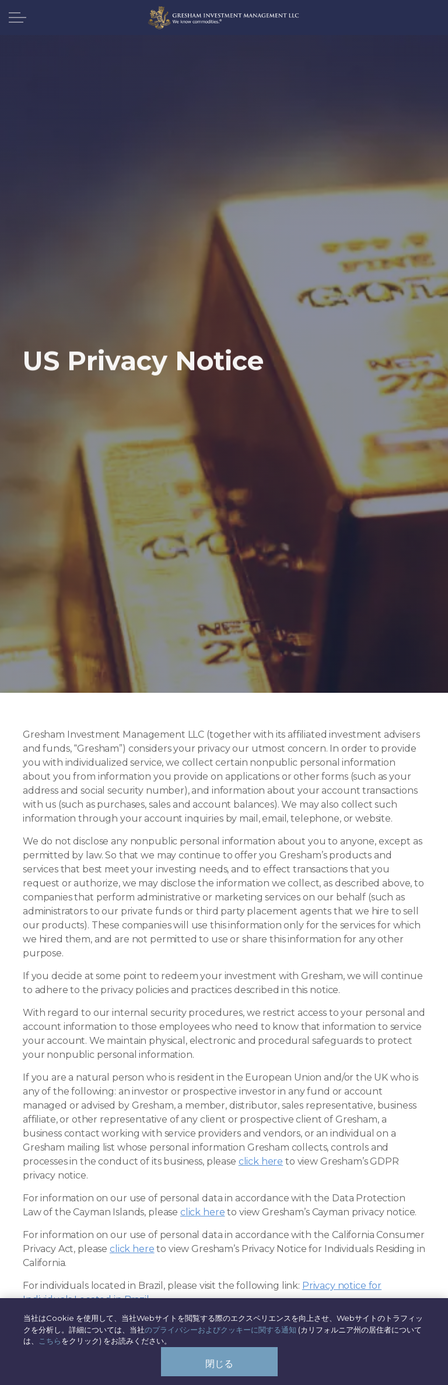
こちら (49, 1345)
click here (261, 1161)
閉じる (219, 1368)
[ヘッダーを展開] (17, 17)
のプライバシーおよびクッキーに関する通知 (220, 1333)
